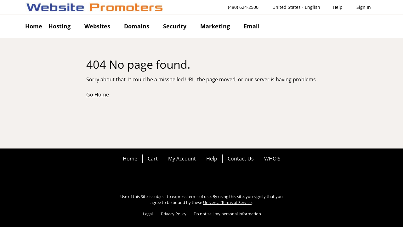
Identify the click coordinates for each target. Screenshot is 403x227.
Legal (148, 214)
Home (130, 158)
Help (211, 158)
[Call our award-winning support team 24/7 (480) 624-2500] (337, 7)
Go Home (97, 94)
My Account (182, 158)
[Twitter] (201, 179)
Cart (153, 158)
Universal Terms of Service (227, 202)
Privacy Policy (173, 214)
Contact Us (241, 158)
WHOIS (272, 158)
